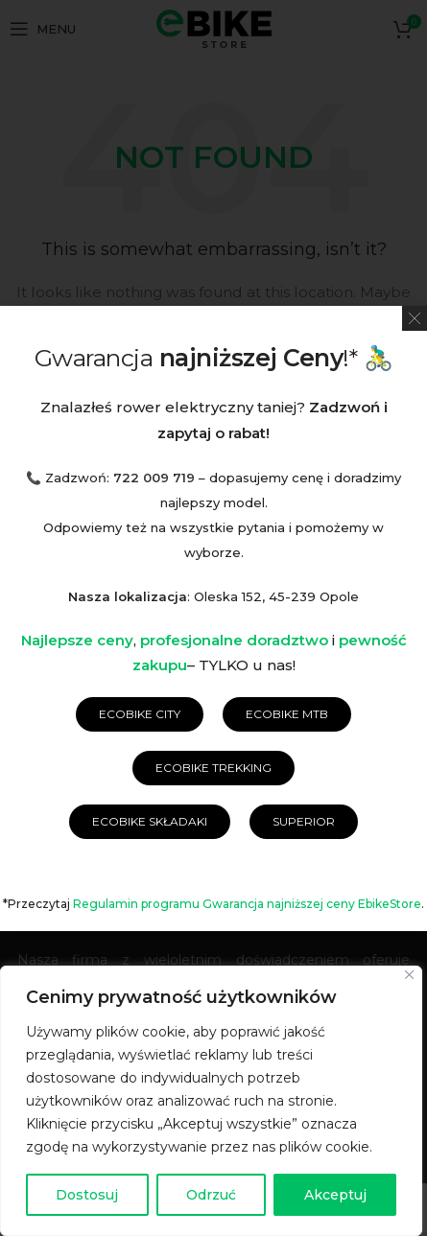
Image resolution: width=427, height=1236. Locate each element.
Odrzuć (211, 1194)
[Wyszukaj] (214, 369)
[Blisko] (409, 974)
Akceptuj (335, 1194)
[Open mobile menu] (43, 29)
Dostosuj (87, 1194)
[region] (211, 1101)
